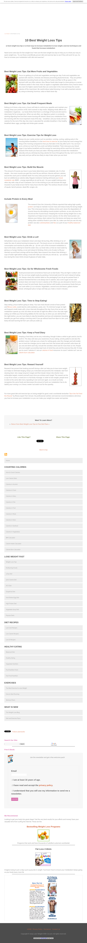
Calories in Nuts (11, 520)
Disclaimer (47, 929)
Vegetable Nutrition (12, 664)
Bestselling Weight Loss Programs (43, 826)
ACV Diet (8, 586)
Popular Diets (10, 615)
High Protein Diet (11, 603)
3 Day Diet (9, 574)
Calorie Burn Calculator (13, 549)
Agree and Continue (78, 1)
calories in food (47, 350)
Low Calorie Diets (11, 478)
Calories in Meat (11, 514)
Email (14, 771)
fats (54, 223)
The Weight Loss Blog (13, 712)
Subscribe (15, 799)
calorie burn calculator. (27, 352)
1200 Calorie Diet (11, 580)
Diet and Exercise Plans (13, 718)
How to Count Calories (13, 472)
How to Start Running (12, 694)
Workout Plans (10, 700)
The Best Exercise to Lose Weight (16, 688)
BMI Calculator (10, 538)
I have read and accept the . (32, 785)
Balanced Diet (10, 652)
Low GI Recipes (11, 640)
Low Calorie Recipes (12, 634)
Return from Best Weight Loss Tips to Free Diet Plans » (30, 424)
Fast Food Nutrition (12, 676)
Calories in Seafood (12, 526)
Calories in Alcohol (12, 484)
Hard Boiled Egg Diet (12, 597)
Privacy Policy (37, 929)
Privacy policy (68, 1)
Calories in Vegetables (13, 532)
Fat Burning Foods (11, 568)
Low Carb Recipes (11, 628)
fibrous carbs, (12, 307)
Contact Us (56, 929)
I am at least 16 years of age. (26, 780)
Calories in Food (11, 490)
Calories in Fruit (11, 508)
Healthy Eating (10, 658)
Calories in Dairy (11, 496)
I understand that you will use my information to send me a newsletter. (40, 792)
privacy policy (45, 785)
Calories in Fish (10, 502)
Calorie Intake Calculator (13, 543)
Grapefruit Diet (10, 591)
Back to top (44, 450)
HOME (29, 929)
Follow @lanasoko (18, 732)
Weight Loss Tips (11, 562)
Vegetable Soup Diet (12, 609)
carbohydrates (45, 223)
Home (8, 460)
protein (30, 207)
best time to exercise (50, 141)
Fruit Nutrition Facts (12, 670)
